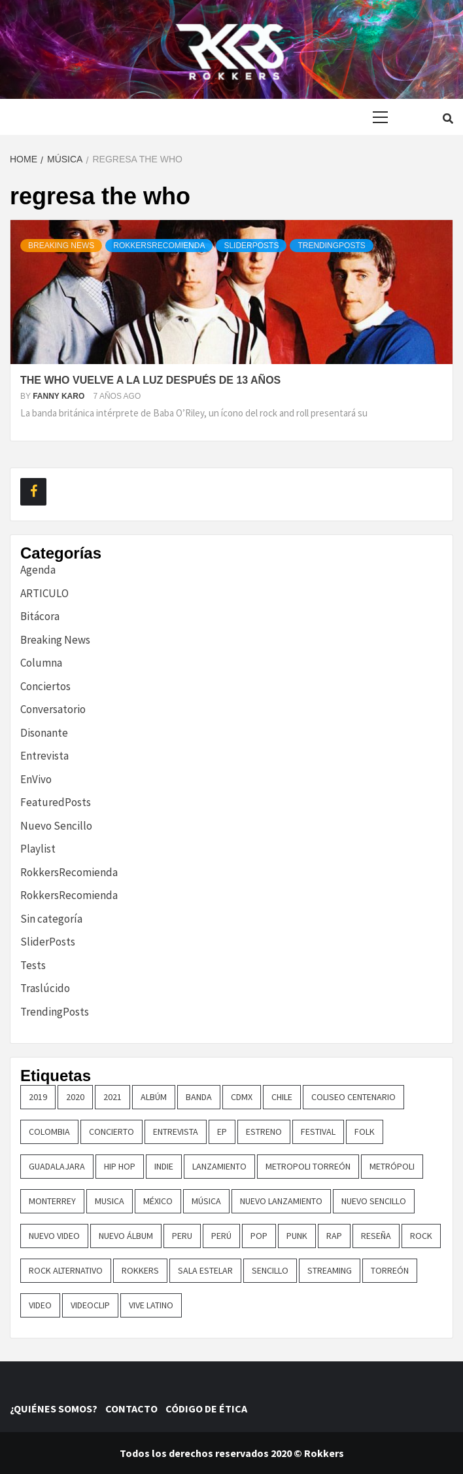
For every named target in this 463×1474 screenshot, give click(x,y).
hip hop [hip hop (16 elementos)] (119, 1166)
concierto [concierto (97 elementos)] (111, 1131)
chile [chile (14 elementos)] (281, 1097)
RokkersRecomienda (159, 245)
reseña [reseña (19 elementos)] (376, 1236)
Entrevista (44, 755)
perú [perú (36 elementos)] (221, 1236)
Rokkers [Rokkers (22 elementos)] (140, 1270)
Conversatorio (53, 709)
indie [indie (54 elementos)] (163, 1166)
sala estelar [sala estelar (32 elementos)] (205, 1270)
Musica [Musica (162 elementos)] (109, 1201)
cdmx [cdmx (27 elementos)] (241, 1097)
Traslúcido (45, 988)
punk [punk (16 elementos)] (296, 1236)
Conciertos (45, 686)
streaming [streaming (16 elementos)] (329, 1270)
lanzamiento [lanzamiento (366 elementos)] (219, 1166)
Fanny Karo (59, 396)
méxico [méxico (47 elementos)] (158, 1201)
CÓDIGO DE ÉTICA (208, 1408)
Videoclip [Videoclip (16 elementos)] (90, 1305)
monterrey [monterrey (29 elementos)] (52, 1201)
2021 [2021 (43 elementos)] (112, 1097)
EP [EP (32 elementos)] (222, 1131)
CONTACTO (134, 1408)
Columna (41, 662)
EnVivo (36, 779)
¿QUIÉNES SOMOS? (56, 1408)
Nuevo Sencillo (56, 826)
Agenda (38, 569)
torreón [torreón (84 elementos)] (390, 1270)
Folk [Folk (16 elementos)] (364, 1131)
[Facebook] (33, 492)
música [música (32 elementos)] (206, 1201)
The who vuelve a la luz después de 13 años (150, 380)
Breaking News (61, 245)
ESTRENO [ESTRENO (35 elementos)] (264, 1131)
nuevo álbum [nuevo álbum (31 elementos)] (126, 1236)
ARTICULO (44, 593)
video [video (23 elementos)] (40, 1305)
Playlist (38, 848)
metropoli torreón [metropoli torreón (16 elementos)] (308, 1166)
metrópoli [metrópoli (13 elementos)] (392, 1166)
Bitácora (40, 616)
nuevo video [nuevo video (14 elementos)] (54, 1236)
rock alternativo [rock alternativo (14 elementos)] (66, 1270)
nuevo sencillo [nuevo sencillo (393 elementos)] (373, 1201)
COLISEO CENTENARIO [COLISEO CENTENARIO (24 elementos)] (353, 1097)
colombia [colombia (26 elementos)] (49, 1131)
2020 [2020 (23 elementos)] (75, 1097)
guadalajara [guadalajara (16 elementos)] (57, 1166)
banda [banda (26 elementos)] (199, 1097)
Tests (33, 965)
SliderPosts (251, 245)
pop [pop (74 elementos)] (258, 1236)
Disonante (44, 733)
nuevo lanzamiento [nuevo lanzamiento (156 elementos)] (281, 1201)
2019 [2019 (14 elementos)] (38, 1097)
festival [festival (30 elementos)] (318, 1131)
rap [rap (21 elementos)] (334, 1236)
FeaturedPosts (55, 802)
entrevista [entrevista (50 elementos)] (175, 1131)
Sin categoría (51, 919)
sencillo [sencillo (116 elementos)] (270, 1270)
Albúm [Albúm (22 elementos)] (154, 1097)
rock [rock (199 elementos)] (421, 1236)
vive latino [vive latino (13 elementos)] (151, 1305)
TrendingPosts (331, 245)
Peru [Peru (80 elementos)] (182, 1236)
